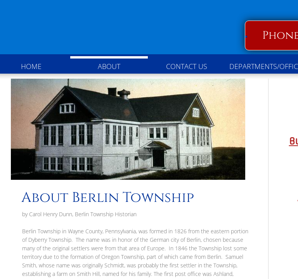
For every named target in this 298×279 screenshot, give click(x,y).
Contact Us (186, 66)
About (109, 66)
